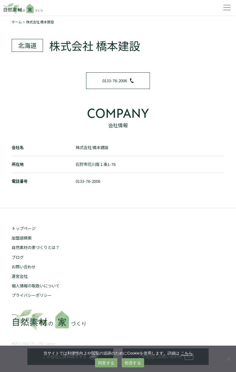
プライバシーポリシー (32, 295)
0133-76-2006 (118, 80)
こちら (187, 353)
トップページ (24, 228)
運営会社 (20, 276)
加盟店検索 (22, 238)
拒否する (133, 363)
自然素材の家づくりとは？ (36, 247)
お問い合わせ (24, 267)
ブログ (18, 257)
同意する (106, 363)
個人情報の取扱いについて (36, 286)
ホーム (17, 21)
